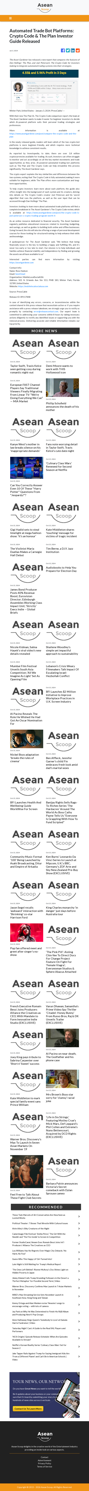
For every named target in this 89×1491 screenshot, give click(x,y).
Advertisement (44, 1460)
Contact (44, 1457)
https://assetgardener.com (21, 262)
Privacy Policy (44, 1463)
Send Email (20, 274)
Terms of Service (44, 1466)
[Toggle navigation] (10, 18)
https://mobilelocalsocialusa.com (33, 286)
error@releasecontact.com (46, 311)
